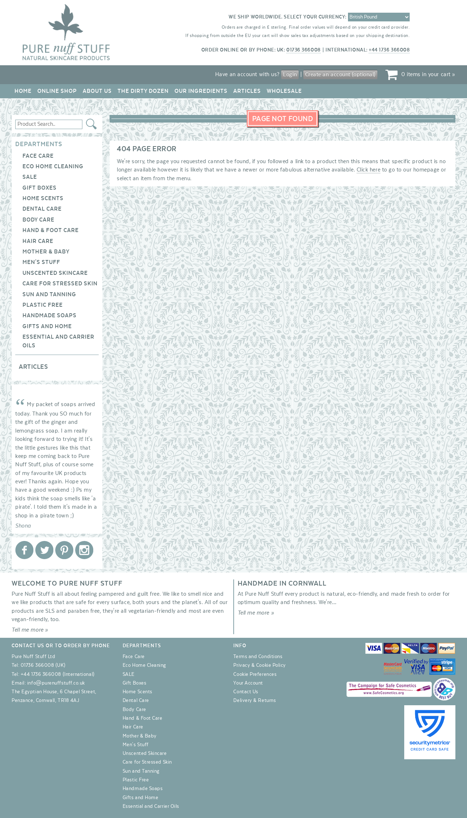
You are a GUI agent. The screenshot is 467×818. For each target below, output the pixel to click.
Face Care (38, 156)
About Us (97, 91)
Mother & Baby (46, 251)
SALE (29, 177)
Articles (247, 91)
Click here (368, 169)
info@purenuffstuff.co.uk (56, 683)
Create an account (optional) (340, 74)
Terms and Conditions (257, 657)
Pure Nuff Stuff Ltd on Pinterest (64, 550)
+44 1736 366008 (389, 50)
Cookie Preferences (254, 674)
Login (290, 74)
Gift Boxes (39, 188)
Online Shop (57, 91)
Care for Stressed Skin (60, 283)
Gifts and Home (47, 326)
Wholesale (284, 91)
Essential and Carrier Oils (151, 806)
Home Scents (43, 198)
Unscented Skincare (55, 273)
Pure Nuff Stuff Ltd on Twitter (44, 550)
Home (23, 91)
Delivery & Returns (254, 700)
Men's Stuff (41, 262)
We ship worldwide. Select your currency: (288, 17)
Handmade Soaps (49, 315)
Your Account (248, 683)
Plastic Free (42, 305)
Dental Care (42, 209)
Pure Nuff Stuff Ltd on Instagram (84, 550)
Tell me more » (30, 630)
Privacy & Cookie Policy (259, 665)
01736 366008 (303, 50)
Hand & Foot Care (50, 230)
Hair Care (37, 241)
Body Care (38, 219)
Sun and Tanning (49, 294)
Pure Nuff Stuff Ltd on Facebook (24, 550)
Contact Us (245, 692)
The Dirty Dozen (143, 91)
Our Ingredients (201, 91)
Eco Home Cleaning (52, 166)
